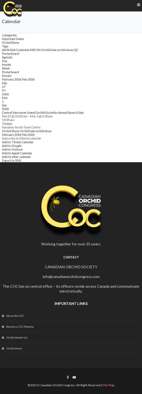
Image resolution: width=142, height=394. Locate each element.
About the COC (15, 315)
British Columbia (18, 50)
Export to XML (12, 160)
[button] (21, 138)
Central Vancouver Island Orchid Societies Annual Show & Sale (43, 112)
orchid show (65, 50)
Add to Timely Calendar (17, 142)
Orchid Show (10, 42)
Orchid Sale (49, 50)
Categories (9, 35)
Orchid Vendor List (16, 337)
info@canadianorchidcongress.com (71, 276)
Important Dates (13, 39)
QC (76, 50)
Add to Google (11, 145)
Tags (5, 46)
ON (38, 50)
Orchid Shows (14, 348)
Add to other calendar (16, 156)
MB (33, 50)
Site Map (109, 385)
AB (4, 50)
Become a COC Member (20, 326)
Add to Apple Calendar (17, 153)
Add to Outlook (12, 149)
